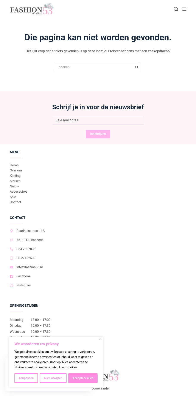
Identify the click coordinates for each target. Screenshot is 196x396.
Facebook (20, 276)
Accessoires (19, 191)
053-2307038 (23, 249)
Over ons (16, 170)
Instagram (20, 285)
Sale (13, 197)
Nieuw (14, 186)
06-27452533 (23, 258)
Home (14, 165)
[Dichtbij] (100, 339)
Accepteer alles (83, 378)
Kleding (15, 176)
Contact (15, 202)
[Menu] (184, 9)
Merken (15, 181)
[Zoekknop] (136, 67)
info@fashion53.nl (26, 267)
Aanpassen (26, 378)
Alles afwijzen (53, 378)
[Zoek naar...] (93, 67)
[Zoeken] (176, 9)
